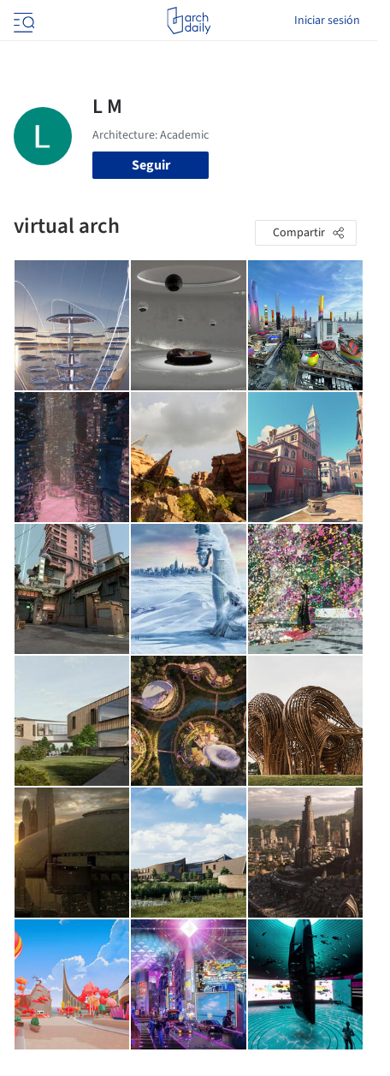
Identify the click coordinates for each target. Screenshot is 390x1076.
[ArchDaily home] (188, 20)
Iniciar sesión (327, 21)
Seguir (151, 165)
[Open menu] (22, 21)
